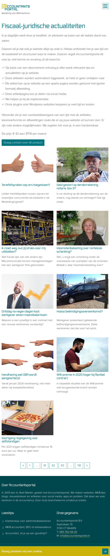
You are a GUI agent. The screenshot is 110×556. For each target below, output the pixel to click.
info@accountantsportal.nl (75, 535)
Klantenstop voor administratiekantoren (28, 521)
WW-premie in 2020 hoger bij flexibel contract (81, 376)
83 (62, 465)
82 (53, 465)
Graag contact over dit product (23, 142)
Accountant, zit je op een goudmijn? (26, 533)
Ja (105, 551)
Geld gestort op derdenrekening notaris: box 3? (77, 186)
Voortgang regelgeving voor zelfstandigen (20, 439)
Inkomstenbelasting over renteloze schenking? (79, 249)
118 (79, 465)
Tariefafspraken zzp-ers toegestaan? (26, 185)
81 (44, 465)
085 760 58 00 (68, 532)
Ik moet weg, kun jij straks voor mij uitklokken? (24, 249)
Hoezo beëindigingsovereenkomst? (80, 311)
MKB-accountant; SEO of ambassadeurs (28, 527)
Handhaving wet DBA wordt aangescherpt (19, 376)
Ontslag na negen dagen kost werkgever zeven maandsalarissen (24, 313)
